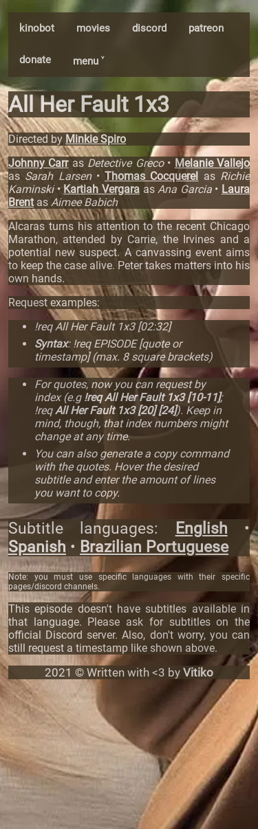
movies (93, 28)
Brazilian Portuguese (154, 547)
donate (35, 60)
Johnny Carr (38, 163)
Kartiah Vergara (101, 189)
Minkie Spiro (95, 139)
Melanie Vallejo (212, 163)
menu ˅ (88, 61)
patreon (206, 28)
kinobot (36, 28)
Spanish (37, 547)
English (201, 528)
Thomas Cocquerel (151, 176)
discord (149, 28)
